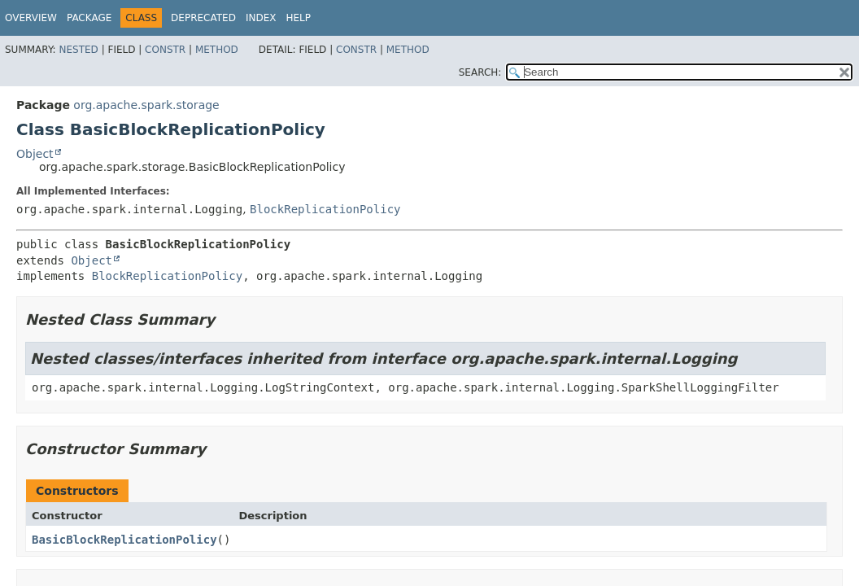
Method (216, 49)
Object (35, 153)
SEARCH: (480, 72)
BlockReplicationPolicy (325, 209)
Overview (31, 18)
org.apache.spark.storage (146, 105)
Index (261, 18)
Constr (165, 49)
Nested (78, 49)
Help (298, 18)
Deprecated (203, 18)
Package (89, 18)
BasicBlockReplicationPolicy (124, 539)
